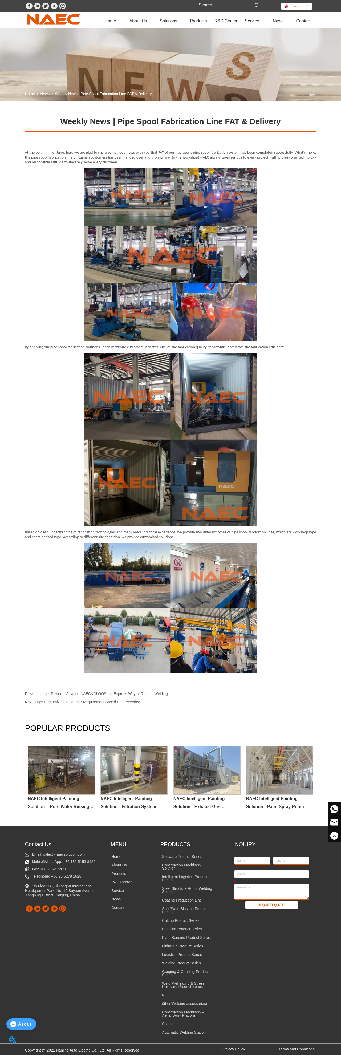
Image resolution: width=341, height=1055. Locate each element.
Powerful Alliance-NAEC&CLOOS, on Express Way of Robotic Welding (109, 694)
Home (30, 94)
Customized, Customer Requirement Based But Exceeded (92, 702)
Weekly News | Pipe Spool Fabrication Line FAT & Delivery (103, 94)
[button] (138, 21)
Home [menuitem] (110, 21)
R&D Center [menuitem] (225, 21)
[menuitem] (138, 21)
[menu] (207, 21)
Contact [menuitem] (303, 21)
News (45, 94)
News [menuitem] (278, 21)
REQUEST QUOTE (272, 904)
